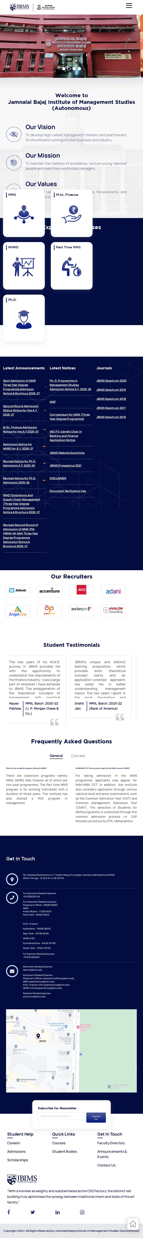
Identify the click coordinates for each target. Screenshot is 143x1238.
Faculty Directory (111, 1142)
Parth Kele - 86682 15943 (36, 914)
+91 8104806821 (31, 956)
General (56, 755)
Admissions (16, 1151)
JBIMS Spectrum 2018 (111, 399)
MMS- (26, 907)
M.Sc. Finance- (31, 923)
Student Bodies (64, 1151)
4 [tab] (79, 68)
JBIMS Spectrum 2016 (111, 417)
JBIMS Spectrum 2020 (111, 380)
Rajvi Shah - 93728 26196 (36, 933)
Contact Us (106, 1165)
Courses (78, 755)
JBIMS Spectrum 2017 (111, 408)
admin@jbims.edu (32, 969)
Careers (13, 1142)
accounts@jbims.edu (34, 996)
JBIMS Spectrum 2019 (111, 390)
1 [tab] (63, 68)
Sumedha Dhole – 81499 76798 (39, 942)
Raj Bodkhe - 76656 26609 (37, 928)
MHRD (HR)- (29, 938)
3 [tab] (74, 68)
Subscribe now (96, 1117)
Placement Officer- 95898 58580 (40, 904)
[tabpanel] (71, 46)
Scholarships (17, 1159)
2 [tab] (69, 68)
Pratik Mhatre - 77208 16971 (37, 911)
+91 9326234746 (31, 896)
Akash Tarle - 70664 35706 (37, 947)
